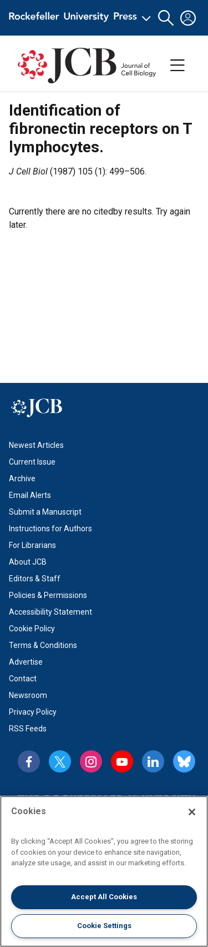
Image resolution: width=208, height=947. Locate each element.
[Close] (192, 812)
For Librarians (32, 545)
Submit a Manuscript (45, 511)
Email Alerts (30, 495)
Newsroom (28, 695)
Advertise (26, 661)
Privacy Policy (33, 711)
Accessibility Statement (50, 611)
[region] (104, 871)
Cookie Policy (32, 628)
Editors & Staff (34, 578)
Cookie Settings (104, 925)
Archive (22, 478)
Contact (23, 678)
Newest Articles (36, 445)
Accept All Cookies (104, 897)
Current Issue (32, 461)
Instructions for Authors (50, 528)
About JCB (28, 561)
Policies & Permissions (48, 595)
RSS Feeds (28, 728)
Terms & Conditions (43, 645)
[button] (166, 18)
